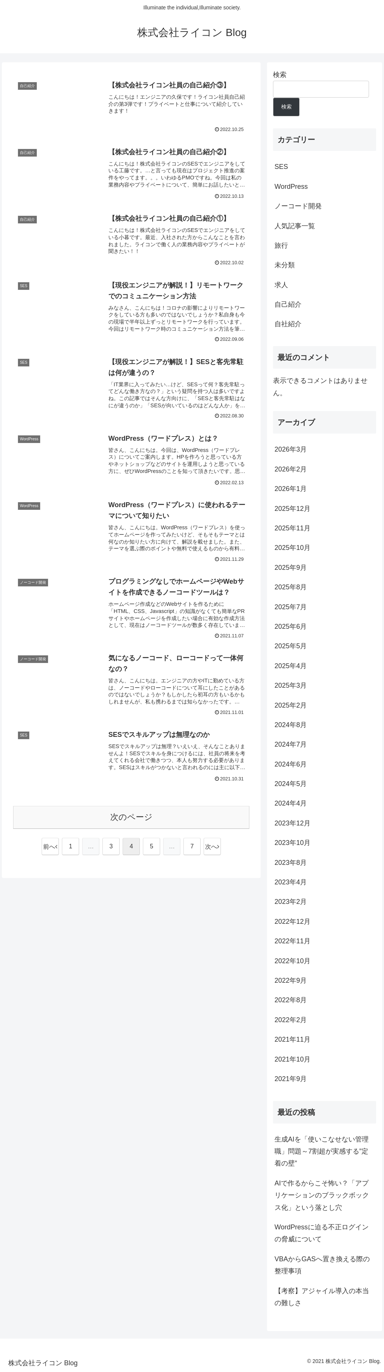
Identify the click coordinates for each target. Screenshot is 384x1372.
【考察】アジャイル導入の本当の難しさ (321, 1297)
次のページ (131, 817)
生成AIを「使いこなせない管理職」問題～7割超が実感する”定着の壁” (321, 1151)
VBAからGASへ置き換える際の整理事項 (322, 1265)
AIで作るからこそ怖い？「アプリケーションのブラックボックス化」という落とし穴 (321, 1195)
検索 (279, 74)
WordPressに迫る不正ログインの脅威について (321, 1233)
